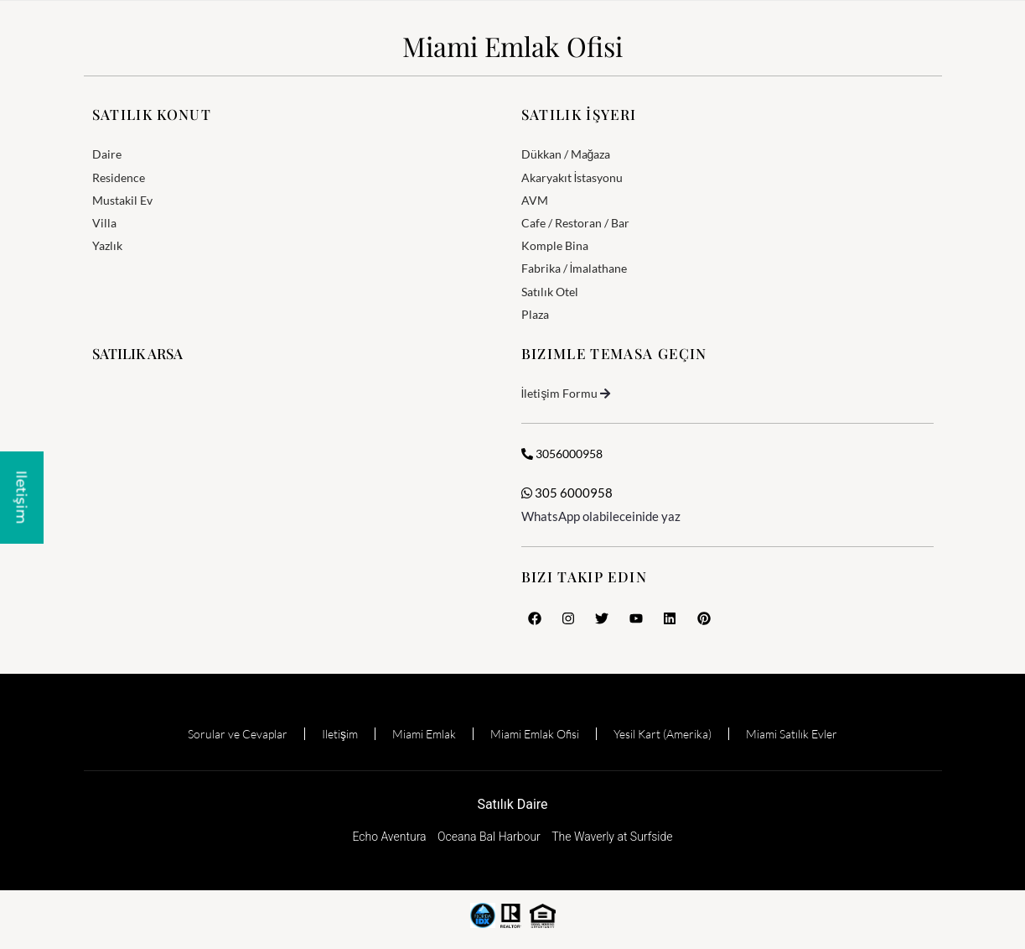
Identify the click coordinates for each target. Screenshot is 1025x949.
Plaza (535, 314)
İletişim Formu (559, 393)
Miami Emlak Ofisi (512, 46)
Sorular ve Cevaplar (237, 734)
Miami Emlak (424, 734)
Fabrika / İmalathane (574, 268)
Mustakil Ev (122, 200)
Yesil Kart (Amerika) (662, 734)
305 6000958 (567, 492)
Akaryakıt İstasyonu (572, 177)
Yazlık (107, 245)
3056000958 (562, 453)
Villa (104, 223)
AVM (534, 200)
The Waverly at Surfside (611, 836)
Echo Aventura (389, 836)
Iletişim (340, 734)
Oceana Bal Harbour (489, 836)
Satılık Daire (512, 804)
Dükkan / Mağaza (566, 154)
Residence (118, 177)
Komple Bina (554, 245)
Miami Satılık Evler (791, 734)
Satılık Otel (549, 291)
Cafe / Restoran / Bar (575, 223)
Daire (107, 154)
